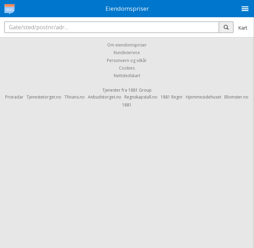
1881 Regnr (172, 97)
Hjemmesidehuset (203, 97)
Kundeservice (127, 53)
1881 (127, 105)
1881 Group (140, 90)
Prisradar (14, 97)
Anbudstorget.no (104, 97)
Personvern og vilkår (127, 60)
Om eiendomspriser (127, 45)
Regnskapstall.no (141, 97)
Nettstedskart (127, 76)
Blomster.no (236, 97)
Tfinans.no (74, 97)
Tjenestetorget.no (44, 97)
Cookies (127, 68)
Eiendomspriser (127, 8)
